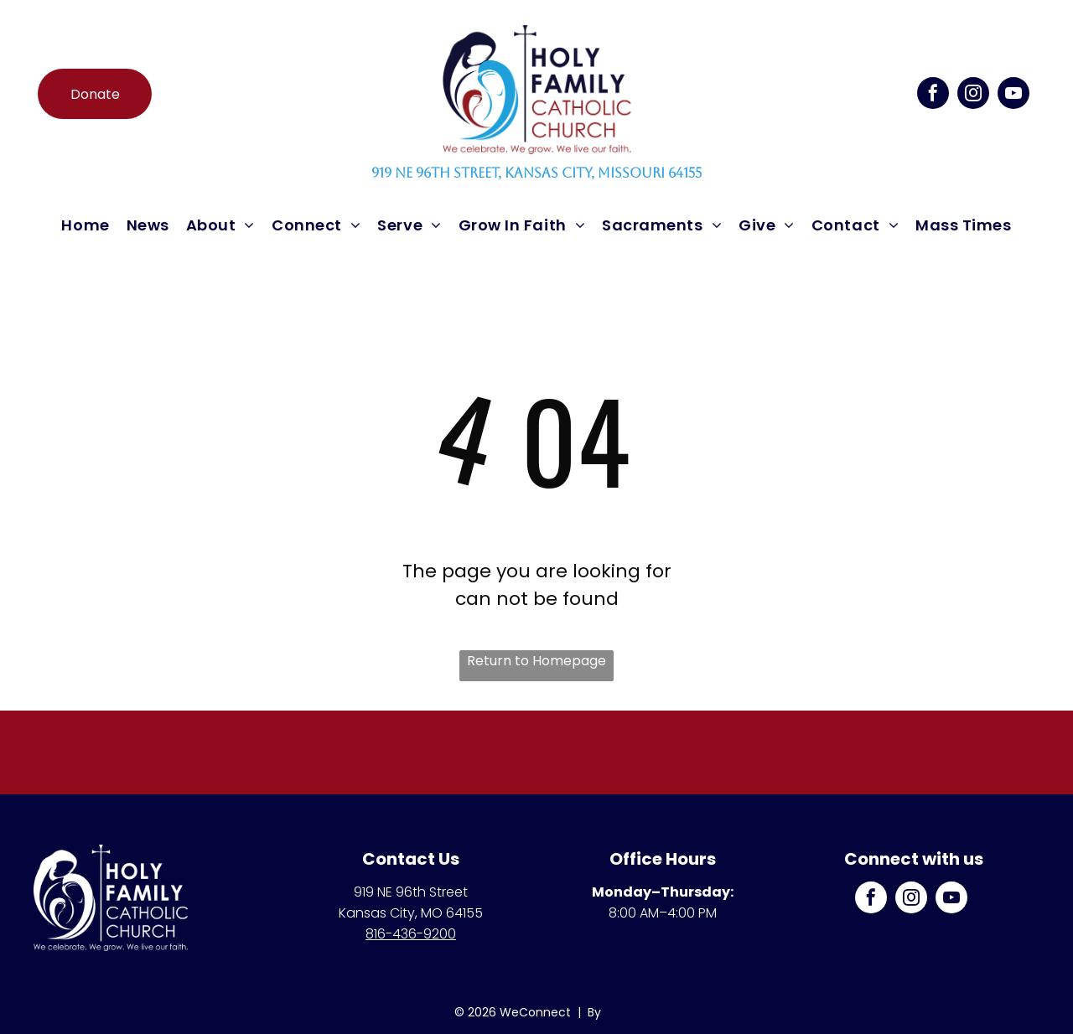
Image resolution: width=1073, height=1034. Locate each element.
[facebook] (933, 95)
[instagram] (973, 95)
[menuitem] (85, 225)
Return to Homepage (536, 660)
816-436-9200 (410, 934)
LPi (611, 1012)
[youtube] (1013, 95)
